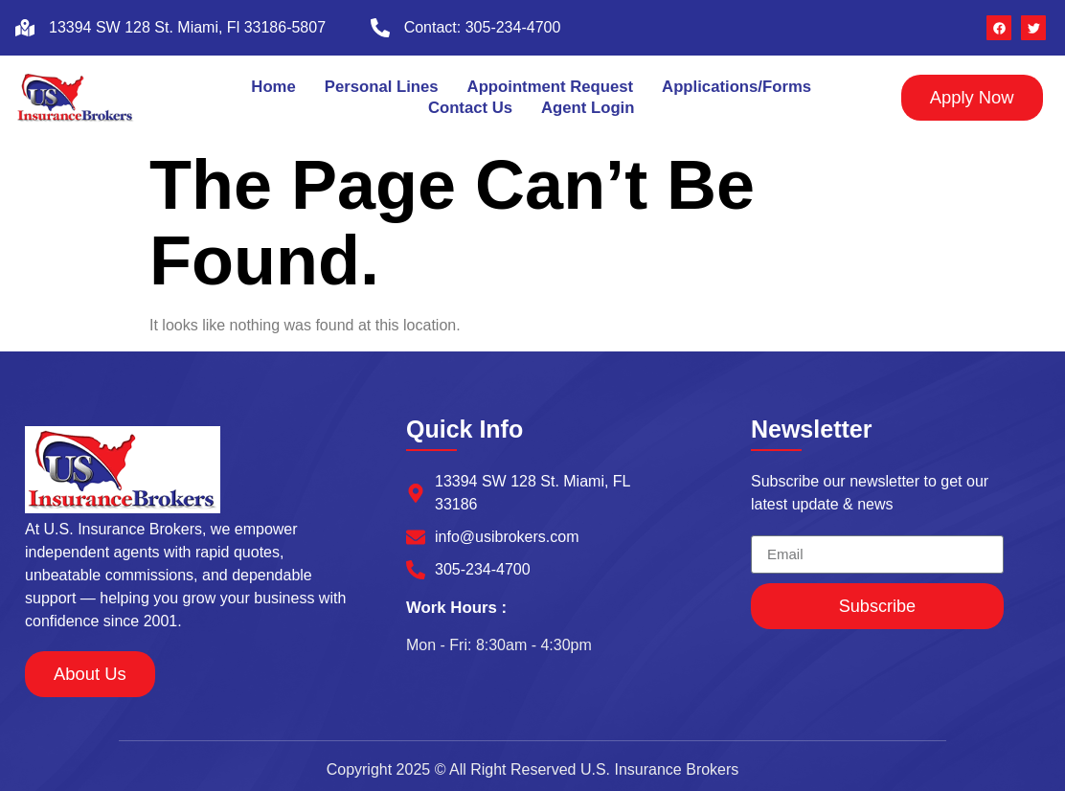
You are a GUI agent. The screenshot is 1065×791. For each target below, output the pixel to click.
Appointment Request (549, 87)
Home (272, 87)
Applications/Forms (738, 87)
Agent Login (588, 108)
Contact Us (469, 108)
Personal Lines (381, 87)
